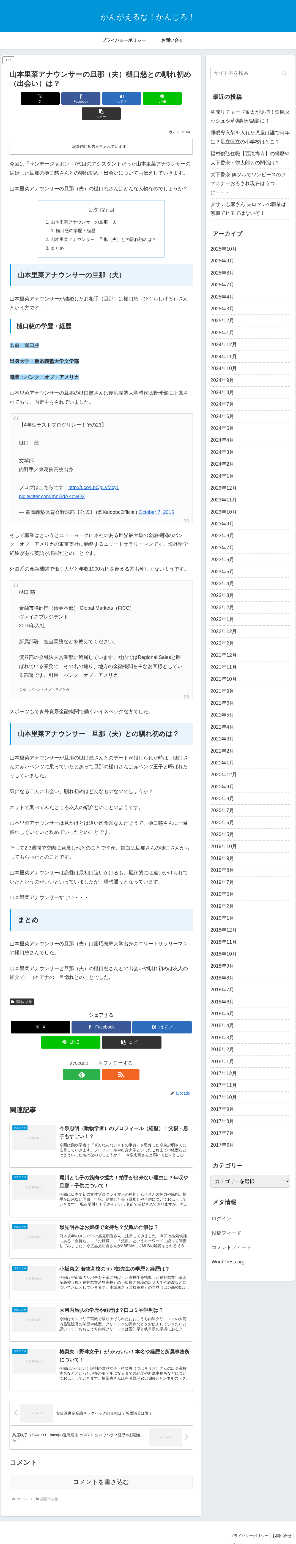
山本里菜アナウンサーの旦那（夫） (86, 207)
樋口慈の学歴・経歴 (76, 216)
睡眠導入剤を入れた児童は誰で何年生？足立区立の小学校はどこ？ (250, 137)
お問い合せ (281, 1526)
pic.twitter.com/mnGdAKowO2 (52, 482)
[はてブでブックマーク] (101, 98)
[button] (162, 98)
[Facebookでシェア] (70, 98)
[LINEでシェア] (132, 98)
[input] (250, 73)
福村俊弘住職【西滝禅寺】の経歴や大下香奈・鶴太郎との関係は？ (250, 158)
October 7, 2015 (156, 498)
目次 (93, 194)
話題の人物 (21, 987)
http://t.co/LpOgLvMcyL (93, 473)
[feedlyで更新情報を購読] (94, 1060)
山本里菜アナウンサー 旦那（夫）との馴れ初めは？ (103, 224)
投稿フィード (226, 1233)
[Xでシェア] (39, 98)
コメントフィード (231, 1247)
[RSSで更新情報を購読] (107, 1060)
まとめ (57, 233)
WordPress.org (228, 1261)
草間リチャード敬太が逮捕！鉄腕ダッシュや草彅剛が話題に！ (250, 116)
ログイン (221, 1218)
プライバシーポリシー (246, 1526)
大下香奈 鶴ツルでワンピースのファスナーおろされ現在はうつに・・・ (248, 183)
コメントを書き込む (101, 1472)
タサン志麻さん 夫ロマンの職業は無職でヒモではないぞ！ (248, 209)
